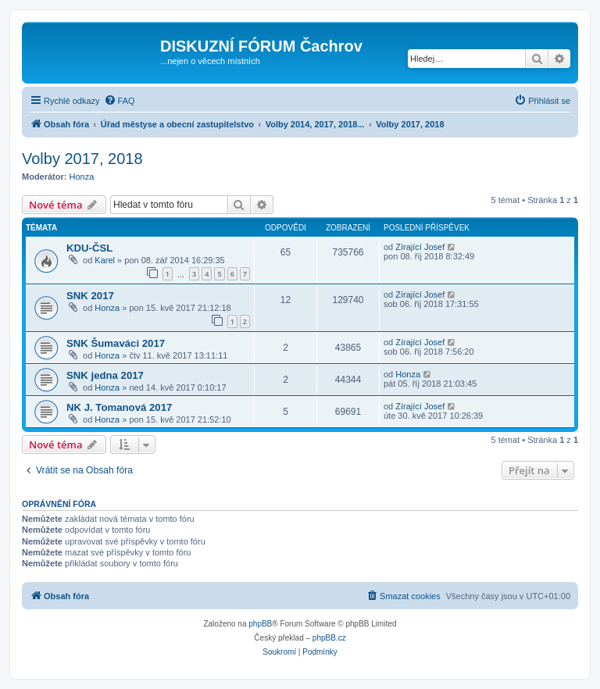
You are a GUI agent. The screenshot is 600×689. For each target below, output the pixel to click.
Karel (105, 260)
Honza (82, 176)
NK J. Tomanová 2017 (119, 407)
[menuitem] (119, 100)
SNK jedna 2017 (105, 375)
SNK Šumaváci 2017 (115, 343)
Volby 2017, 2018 (82, 158)
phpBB (260, 623)
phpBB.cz (329, 638)
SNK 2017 (90, 296)
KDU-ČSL (89, 248)
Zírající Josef (420, 247)
